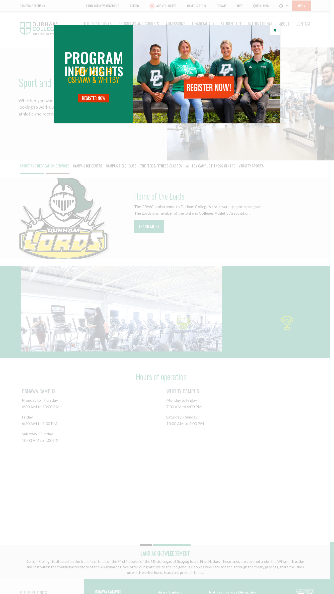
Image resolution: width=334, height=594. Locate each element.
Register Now (93, 98)
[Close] (275, 30)
